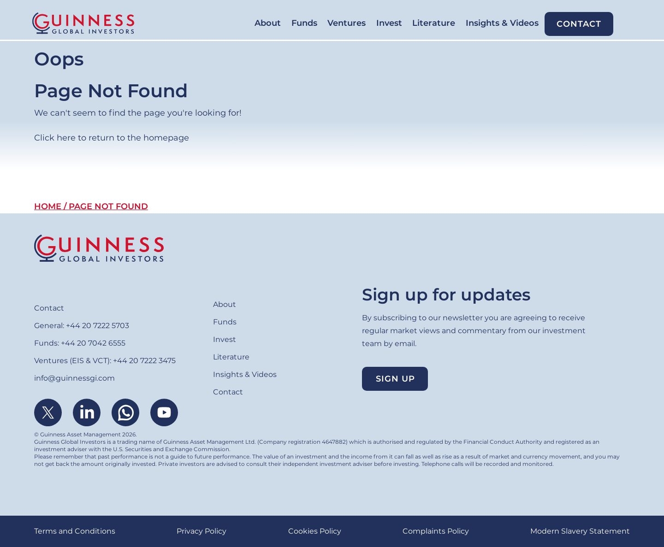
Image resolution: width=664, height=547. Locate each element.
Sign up (395, 379)
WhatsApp (125, 412)
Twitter (48, 412)
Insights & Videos (484, 23)
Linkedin (87, 412)
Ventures (293, 23)
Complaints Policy (436, 531)
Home (47, 206)
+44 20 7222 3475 (144, 360)
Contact (573, 24)
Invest (348, 23)
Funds (239, 23)
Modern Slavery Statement (580, 531)
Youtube (164, 412)
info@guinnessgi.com (74, 378)
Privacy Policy (201, 531)
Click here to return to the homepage (111, 138)
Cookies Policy (314, 531)
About (191, 23)
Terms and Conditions (74, 531)
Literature (404, 23)
